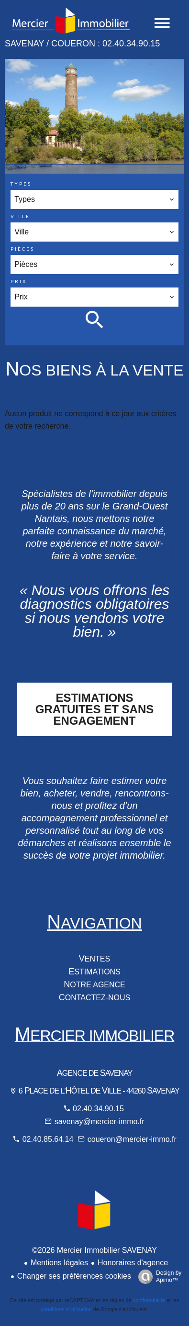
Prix (19, 281)
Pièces (22, 249)
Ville (20, 216)
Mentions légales (59, 1263)
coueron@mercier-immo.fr (132, 1139)
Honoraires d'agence (133, 1263)
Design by (157, 1277)
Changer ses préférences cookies (74, 1276)
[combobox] (94, 199)
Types (21, 184)
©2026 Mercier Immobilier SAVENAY (94, 1250)
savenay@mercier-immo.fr (100, 1121)
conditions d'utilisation (66, 1309)
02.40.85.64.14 (49, 1139)
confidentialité (149, 1300)
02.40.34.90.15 (98, 1109)
